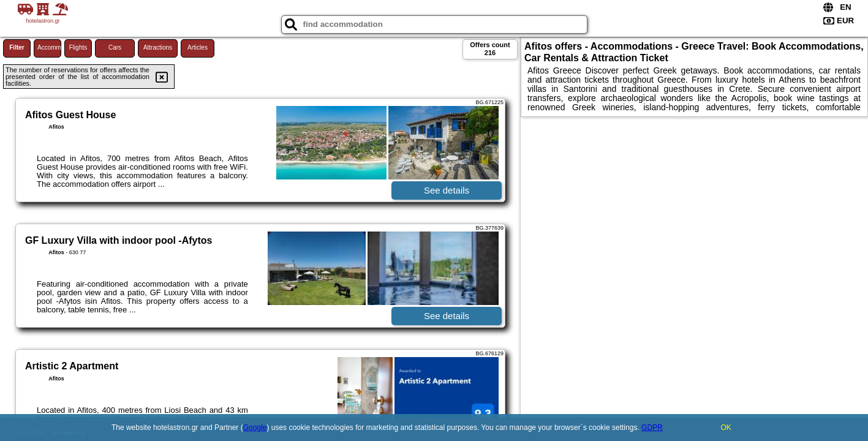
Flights (78, 47)
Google (255, 427)
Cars (114, 47)
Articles (197, 47)
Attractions (157, 47)
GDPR (652, 427)
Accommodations (49, 47)
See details (446, 190)
